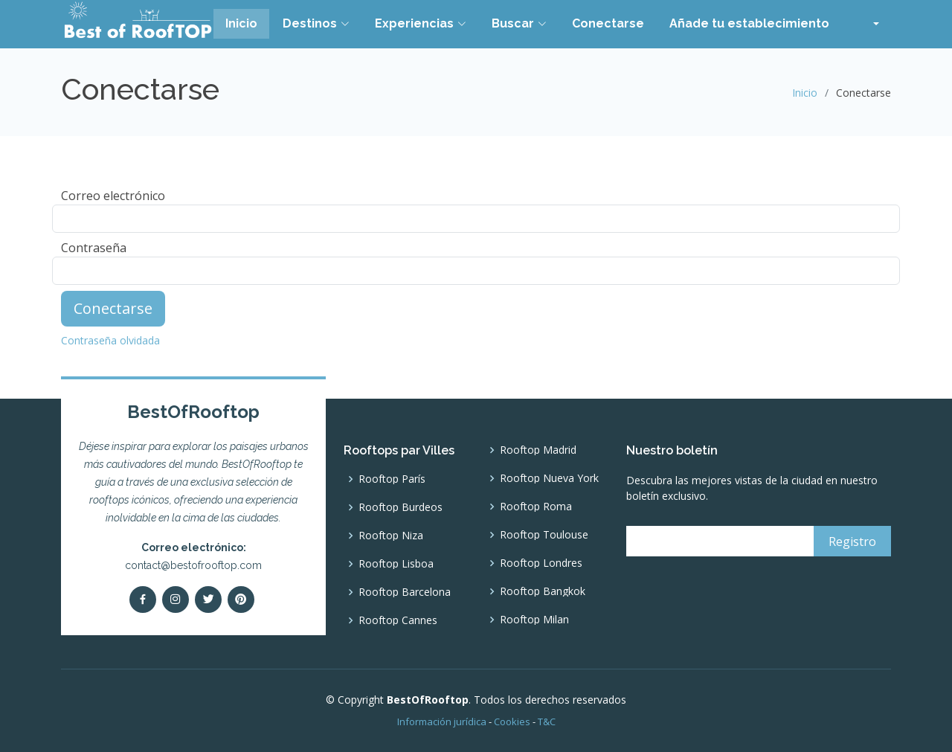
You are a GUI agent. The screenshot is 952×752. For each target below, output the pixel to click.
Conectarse (608, 23)
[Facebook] (142, 599)
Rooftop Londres (541, 563)
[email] (718, 541)
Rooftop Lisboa (396, 564)
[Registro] (852, 541)
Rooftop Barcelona (404, 592)
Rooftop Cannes (397, 620)
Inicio (241, 23)
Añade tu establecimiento (749, 23)
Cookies (512, 721)
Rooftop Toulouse (544, 535)
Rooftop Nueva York (549, 478)
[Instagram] (175, 599)
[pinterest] (241, 599)
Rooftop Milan (534, 619)
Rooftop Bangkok (542, 591)
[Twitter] (208, 599)
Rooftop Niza (390, 535)
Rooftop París (391, 479)
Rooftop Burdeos (400, 507)
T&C (547, 721)
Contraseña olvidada (110, 340)
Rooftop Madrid (538, 450)
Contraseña (93, 248)
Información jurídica (441, 721)
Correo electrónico (113, 195)
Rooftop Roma (536, 506)
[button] (867, 24)
